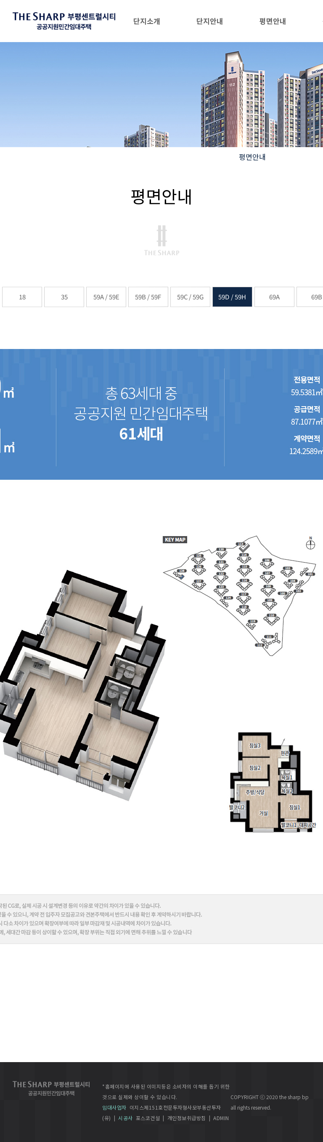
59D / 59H (232, 296)
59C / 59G (190, 296)
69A (274, 296)
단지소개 (146, 21)
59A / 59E (106, 296)
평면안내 (272, 21)
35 (64, 296)
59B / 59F (148, 296)
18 (22, 296)
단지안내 (209, 21)
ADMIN (221, 1117)
